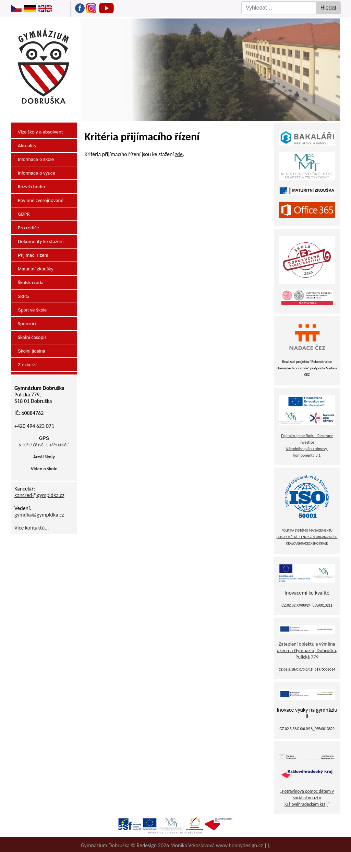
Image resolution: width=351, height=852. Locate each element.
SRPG (23, 296)
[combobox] (283, 7)
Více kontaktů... (31, 527)
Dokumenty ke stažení (40, 241)
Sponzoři (27, 323)
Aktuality (27, 145)
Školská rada (31, 282)
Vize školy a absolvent (40, 132)
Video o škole (44, 469)
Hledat (328, 8)
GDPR (24, 214)
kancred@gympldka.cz (39, 495)
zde (179, 154)
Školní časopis (32, 337)
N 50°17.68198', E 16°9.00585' (44, 445)
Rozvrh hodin (31, 186)
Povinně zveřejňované (40, 200)
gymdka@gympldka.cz (39, 514)
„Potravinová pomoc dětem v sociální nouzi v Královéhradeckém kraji (307, 797)
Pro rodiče (28, 228)
